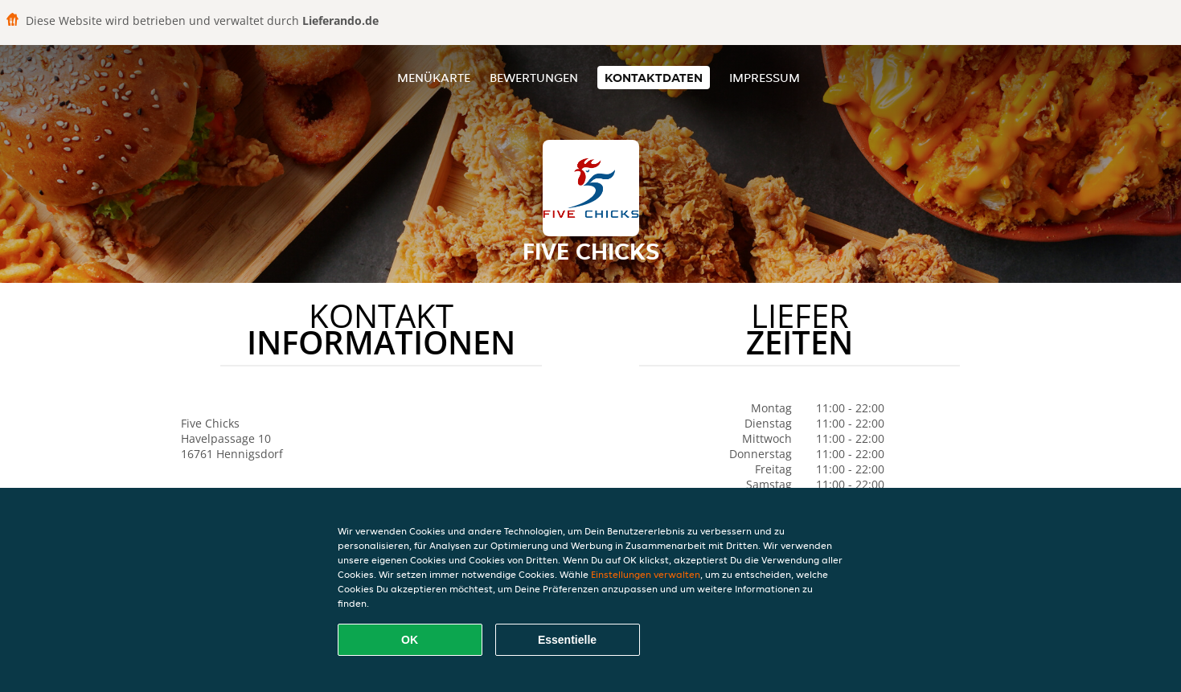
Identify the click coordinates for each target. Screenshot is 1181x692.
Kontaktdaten (654, 77)
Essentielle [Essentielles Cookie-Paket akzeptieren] (567, 639)
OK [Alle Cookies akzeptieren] (409, 639)
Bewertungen (534, 77)
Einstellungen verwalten (645, 574)
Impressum (764, 77)
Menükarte (433, 77)
